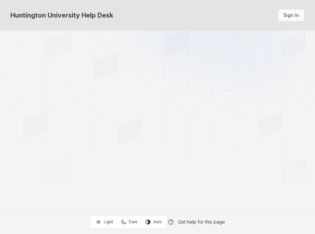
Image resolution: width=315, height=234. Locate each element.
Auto (153, 222)
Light (104, 222)
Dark (129, 222)
